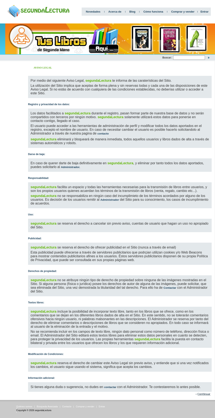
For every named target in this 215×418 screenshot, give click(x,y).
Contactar (170, 287)
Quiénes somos (24, 406)
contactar (110, 387)
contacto (103, 133)
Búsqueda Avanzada (47, 406)
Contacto (66, 406)
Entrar (205, 11)
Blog (132, 11)
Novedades (93, 11)
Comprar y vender (182, 11)
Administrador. (70, 167)
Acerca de (114, 11)
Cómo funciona (153, 11)
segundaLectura (43, 410)
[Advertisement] (12, 124)
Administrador (109, 199)
